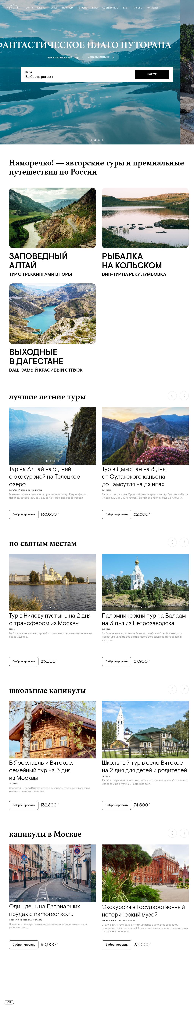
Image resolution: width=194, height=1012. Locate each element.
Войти (29, 8)
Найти (152, 74)
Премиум (67, 8)
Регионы (82, 8)
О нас (54, 8)
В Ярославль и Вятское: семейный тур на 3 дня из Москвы (41, 770)
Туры (95, 8)
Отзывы (137, 8)
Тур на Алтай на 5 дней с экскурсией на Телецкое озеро (44, 477)
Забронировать (24, 514)
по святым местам (43, 543)
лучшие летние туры (47, 396)
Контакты (152, 8)
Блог (125, 8)
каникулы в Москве (45, 833)
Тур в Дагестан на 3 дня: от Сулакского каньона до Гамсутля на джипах (134, 477)
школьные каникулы (47, 690)
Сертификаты (110, 8)
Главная (41, 8)
